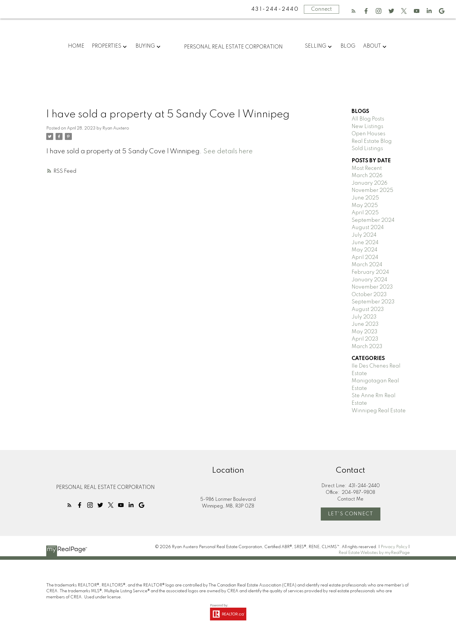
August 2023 (368, 309)
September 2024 (373, 220)
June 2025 (365, 198)
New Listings (367, 126)
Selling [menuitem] (315, 46)
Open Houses (368, 133)
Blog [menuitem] (348, 46)
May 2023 (364, 331)
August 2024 (368, 227)
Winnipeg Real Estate (379, 410)
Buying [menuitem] (145, 46)
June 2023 (365, 324)
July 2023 (364, 317)
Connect (321, 9)
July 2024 (364, 235)
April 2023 (365, 339)
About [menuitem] (372, 46)
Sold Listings (367, 148)
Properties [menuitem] (106, 46)
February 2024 (370, 272)
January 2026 (369, 183)
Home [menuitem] (76, 46)
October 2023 (369, 294)
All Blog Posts (368, 119)
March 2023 (367, 346)
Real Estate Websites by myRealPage (374, 553)
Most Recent (367, 168)
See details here (228, 151)
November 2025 (372, 190)
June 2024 (365, 242)
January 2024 (369, 279)
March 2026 (367, 175)
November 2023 (372, 287)
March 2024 (367, 264)
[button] (353, 11)
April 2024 (365, 257)
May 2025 (365, 205)
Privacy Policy (394, 547)
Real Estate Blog (372, 141)
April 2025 (365, 212)
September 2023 (373, 302)
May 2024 (364, 250)
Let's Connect (350, 514)
